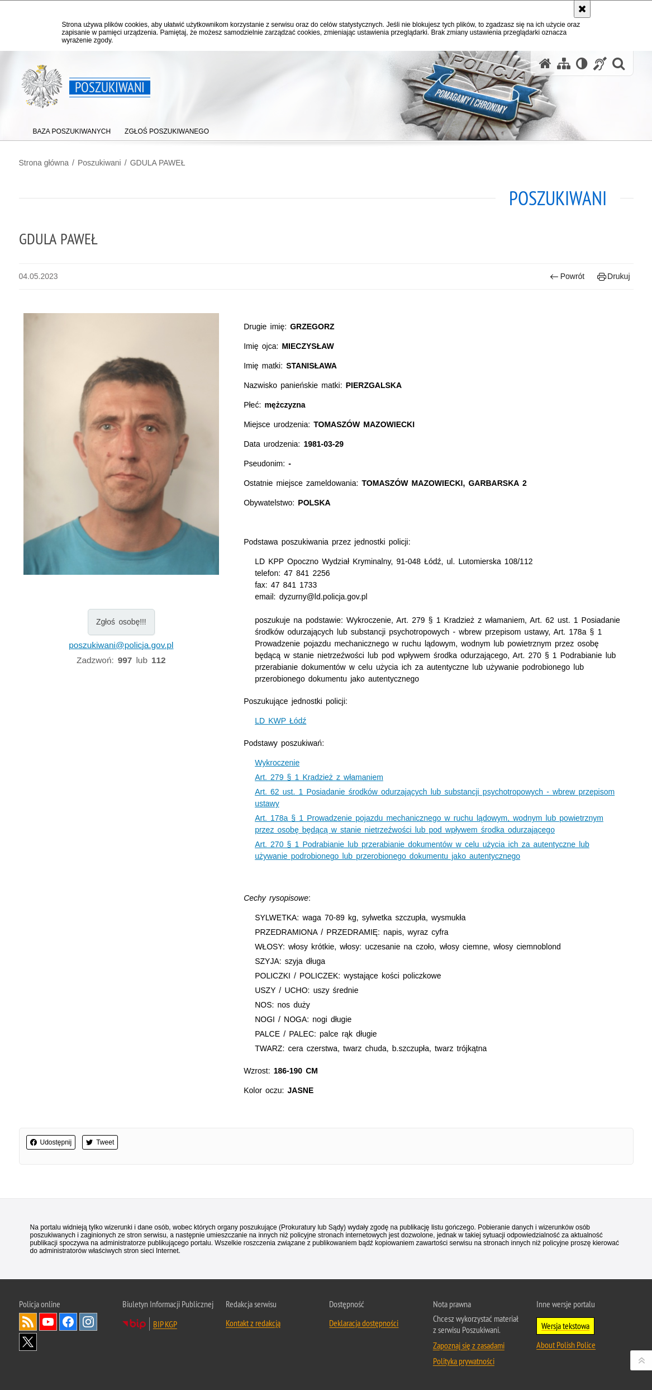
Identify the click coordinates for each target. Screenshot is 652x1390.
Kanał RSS (28, 1322)
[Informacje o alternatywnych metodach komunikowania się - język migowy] (600, 63)
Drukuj (613, 276)
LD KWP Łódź (280, 720)
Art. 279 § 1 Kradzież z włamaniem (319, 777)
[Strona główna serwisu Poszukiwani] (545, 63)
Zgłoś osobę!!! (121, 621)
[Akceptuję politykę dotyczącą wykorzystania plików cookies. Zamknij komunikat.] (582, 9)
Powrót (567, 276)
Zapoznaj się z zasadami (469, 1345)
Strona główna (44, 162)
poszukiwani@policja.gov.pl (121, 645)
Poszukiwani (99, 162)
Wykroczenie (277, 762)
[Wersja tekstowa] (582, 63)
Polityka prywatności (463, 1361)
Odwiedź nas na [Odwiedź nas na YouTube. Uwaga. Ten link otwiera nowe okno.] (48, 1322)
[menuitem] (72, 129)
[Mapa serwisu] (563, 63)
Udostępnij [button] (51, 1142)
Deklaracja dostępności (363, 1322)
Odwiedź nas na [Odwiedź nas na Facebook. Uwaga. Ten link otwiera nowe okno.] (68, 1322)
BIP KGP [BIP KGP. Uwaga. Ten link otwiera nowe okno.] (165, 1324)
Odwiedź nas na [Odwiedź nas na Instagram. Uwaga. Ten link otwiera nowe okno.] (88, 1322)
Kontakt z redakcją (253, 1322)
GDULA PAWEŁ (157, 162)
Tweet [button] (100, 1142)
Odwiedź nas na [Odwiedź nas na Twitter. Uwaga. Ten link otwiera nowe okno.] (28, 1342)
